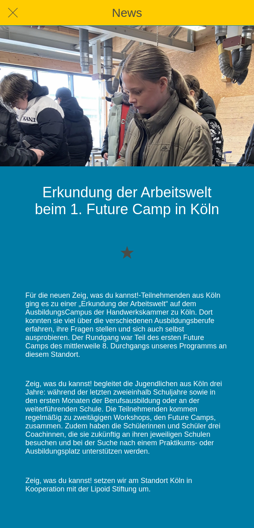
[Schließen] (13, 13)
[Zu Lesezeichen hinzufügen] (126, 252)
